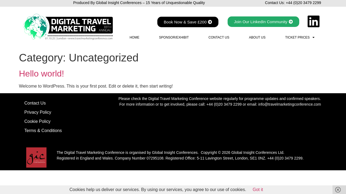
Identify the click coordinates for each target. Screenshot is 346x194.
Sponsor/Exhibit (174, 37)
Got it (258, 189)
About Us (257, 37)
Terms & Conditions (43, 130)
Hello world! (41, 73)
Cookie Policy (37, 121)
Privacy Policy (37, 112)
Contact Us (218, 37)
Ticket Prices (299, 37)
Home (134, 37)
